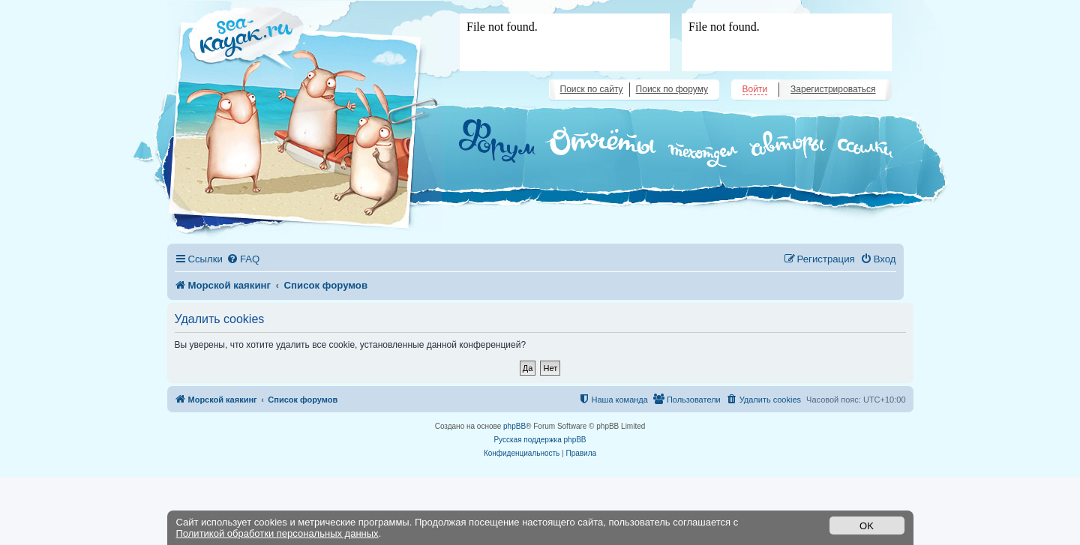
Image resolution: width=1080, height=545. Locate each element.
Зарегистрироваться (832, 89)
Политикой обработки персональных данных (277, 533)
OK (867, 526)
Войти (755, 89)
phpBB (514, 426)
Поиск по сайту (591, 89)
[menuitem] (243, 259)
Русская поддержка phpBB (540, 440)
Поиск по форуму (672, 89)
